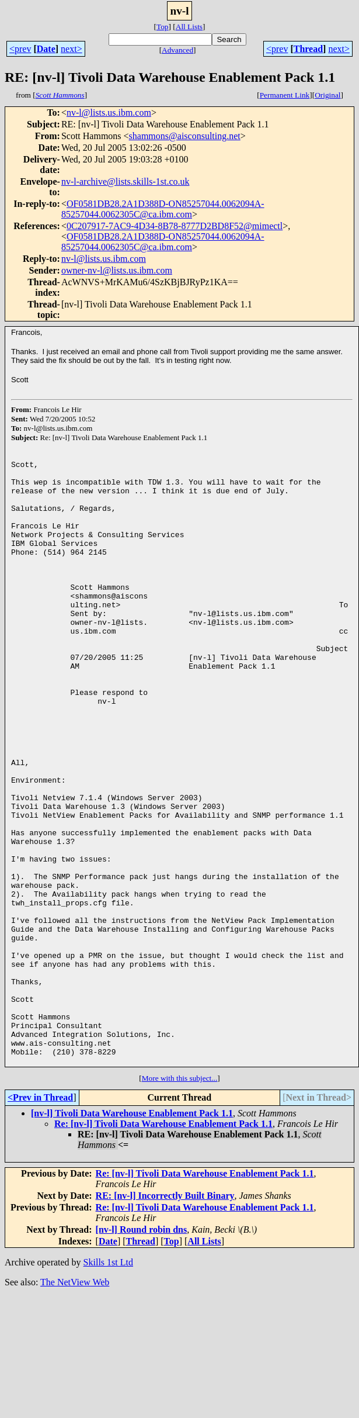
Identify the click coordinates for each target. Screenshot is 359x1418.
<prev (20, 49)
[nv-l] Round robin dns (141, 1350)
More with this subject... (180, 1199)
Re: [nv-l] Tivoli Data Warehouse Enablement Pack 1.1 (163, 1245)
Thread (308, 49)
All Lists (189, 26)
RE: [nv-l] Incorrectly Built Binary (165, 1317)
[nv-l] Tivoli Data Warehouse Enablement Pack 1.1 (132, 1234)
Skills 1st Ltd (108, 1383)
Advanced (177, 50)
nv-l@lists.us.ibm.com (109, 112)
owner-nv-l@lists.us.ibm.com (116, 270)
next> (71, 49)
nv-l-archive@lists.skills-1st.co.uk (125, 181)
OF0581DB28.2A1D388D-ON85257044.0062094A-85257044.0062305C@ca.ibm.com (162, 209)
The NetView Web (74, 1403)
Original (327, 95)
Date (46, 49)
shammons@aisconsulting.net (185, 136)
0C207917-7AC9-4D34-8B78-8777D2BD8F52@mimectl (175, 226)
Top (162, 26)
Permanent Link (285, 95)
